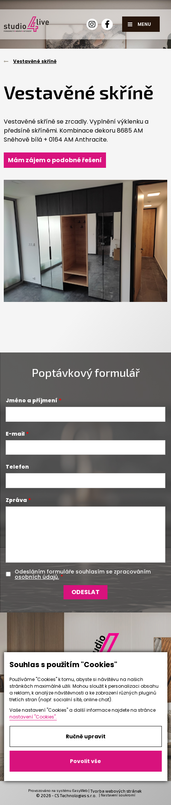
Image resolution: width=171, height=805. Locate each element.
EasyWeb (80, 790)
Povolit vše (85, 761)
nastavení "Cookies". (33, 717)
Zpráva (16, 500)
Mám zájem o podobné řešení (55, 160)
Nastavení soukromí (118, 795)
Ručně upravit (86, 736)
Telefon (17, 466)
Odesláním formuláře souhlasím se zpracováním (83, 574)
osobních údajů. (37, 577)
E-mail (15, 434)
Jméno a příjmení (32, 400)
